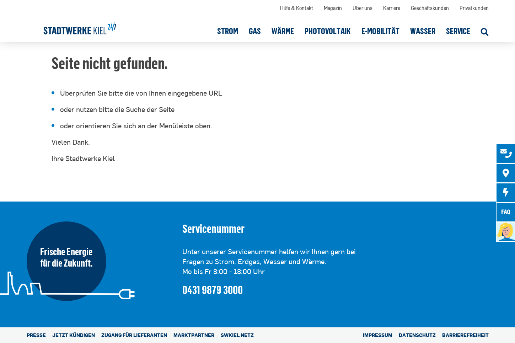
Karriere (391, 8)
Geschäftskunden (430, 8)
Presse (36, 335)
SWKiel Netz (237, 335)
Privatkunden (474, 8)
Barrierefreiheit (465, 335)
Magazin (333, 8)
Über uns (362, 8)
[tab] (506, 153)
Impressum (377, 335)
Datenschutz (417, 335)
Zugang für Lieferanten (134, 335)
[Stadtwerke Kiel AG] (80, 26)
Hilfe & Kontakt (296, 8)
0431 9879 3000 (212, 289)
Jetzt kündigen (73, 335)
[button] (227, 31)
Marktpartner (193, 335)
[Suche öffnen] (485, 32)
